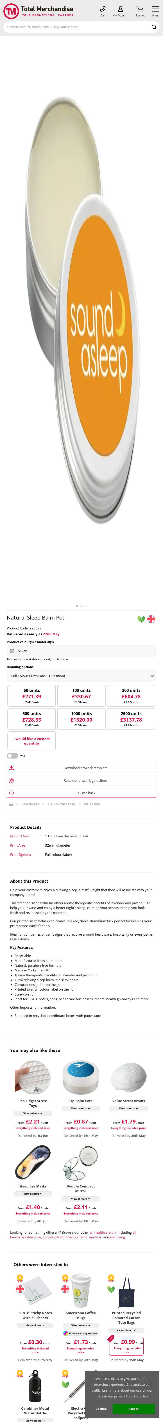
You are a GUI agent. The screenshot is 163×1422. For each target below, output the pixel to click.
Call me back (85, 793)
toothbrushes (67, 1237)
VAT (22, 756)
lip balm (49, 1237)
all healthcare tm (103, 1232)
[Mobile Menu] (156, 11)
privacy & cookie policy (131, 1396)
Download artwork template (85, 768)
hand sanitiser (91, 1237)
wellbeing (117, 1237)
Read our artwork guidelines (85, 780)
